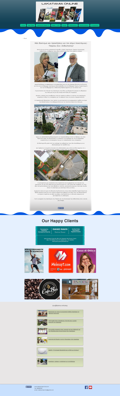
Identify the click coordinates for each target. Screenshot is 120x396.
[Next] (83, 208)
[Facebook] (86, 387)
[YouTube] (90, 387)
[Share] (61, 208)
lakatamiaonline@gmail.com (46, 390)
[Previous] (39, 208)
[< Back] (28, 38)
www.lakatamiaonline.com (41, 386)
